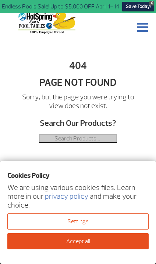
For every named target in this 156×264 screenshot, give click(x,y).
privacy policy (66, 196)
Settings (78, 221)
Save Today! (138, 7)
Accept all (78, 241)
